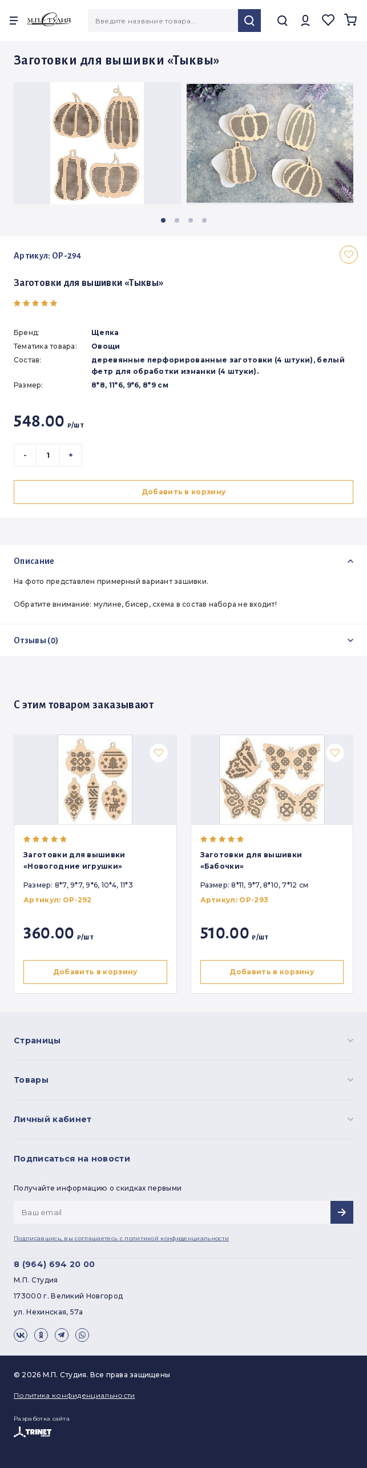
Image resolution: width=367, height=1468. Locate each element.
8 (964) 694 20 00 (54, 1264)
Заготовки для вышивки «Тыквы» (88, 283)
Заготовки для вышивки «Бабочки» (254, 860)
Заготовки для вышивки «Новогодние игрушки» (74, 860)
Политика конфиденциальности (74, 1395)
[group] (97, 143)
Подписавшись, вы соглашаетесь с (121, 1238)
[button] (163, 220)
